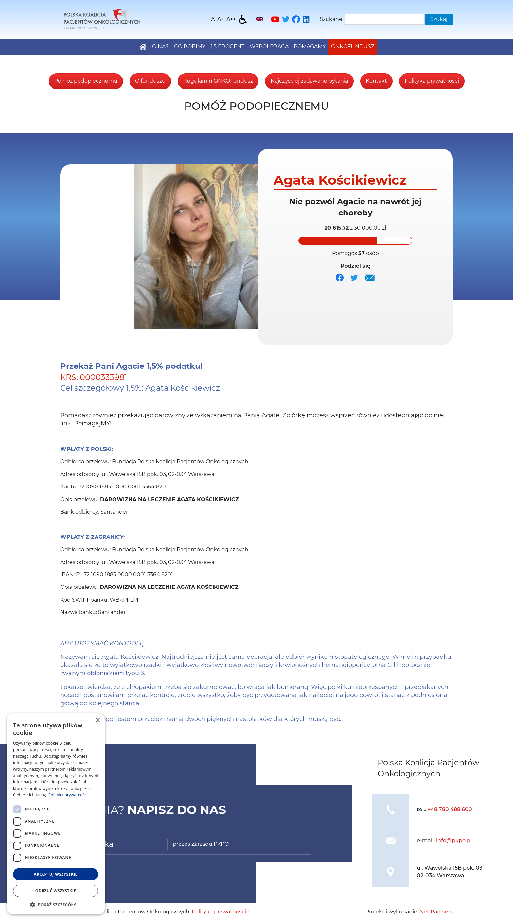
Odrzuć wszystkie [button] (55, 891)
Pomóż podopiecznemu (85, 81)
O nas (160, 46)
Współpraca (269, 46)
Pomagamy (310, 46)
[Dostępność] (243, 19)
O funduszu (150, 81)
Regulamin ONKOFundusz (218, 81)
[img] (369, 277)
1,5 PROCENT (227, 46)
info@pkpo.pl (454, 840)
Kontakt (376, 81)
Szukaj (438, 19)
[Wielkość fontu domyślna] (213, 19)
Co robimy (189, 46)
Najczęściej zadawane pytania (309, 81)
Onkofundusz (352, 46)
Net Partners (436, 912)
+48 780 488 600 (450, 809)
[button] (55, 904)
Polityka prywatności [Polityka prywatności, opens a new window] (68, 795)
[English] (259, 19)
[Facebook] (296, 19)
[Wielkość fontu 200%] (231, 19)
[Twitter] (286, 19)
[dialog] (56, 813)
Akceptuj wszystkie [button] (55, 874)
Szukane (331, 19)
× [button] (97, 720)
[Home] (102, 19)
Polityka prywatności (432, 81)
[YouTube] (275, 19)
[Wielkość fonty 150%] (220, 19)
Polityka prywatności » (221, 912)
